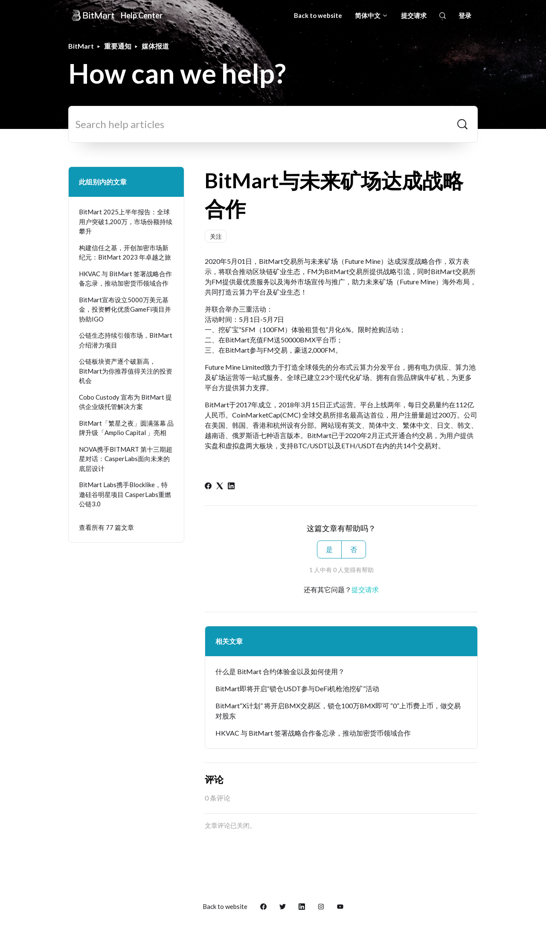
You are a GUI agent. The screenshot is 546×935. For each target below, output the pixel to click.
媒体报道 (155, 46)
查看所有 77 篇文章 (106, 527)
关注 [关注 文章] (216, 236)
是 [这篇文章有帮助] (329, 549)
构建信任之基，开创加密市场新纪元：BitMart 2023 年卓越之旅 (125, 252)
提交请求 (414, 15)
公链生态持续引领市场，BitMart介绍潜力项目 (125, 340)
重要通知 (117, 46)
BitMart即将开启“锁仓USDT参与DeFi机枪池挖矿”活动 (297, 688)
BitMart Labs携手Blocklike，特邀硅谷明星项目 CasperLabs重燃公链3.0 (125, 494)
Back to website (318, 15)
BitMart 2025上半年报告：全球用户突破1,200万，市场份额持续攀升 (125, 221)
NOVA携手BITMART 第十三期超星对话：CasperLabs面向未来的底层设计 (125, 458)
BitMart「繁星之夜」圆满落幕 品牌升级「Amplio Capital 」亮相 (126, 428)
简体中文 (371, 15)
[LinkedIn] (231, 486)
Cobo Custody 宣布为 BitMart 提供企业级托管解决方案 (125, 402)
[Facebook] (208, 486)
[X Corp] (219, 486)
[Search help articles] (273, 124)
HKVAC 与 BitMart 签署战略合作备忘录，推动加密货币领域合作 (313, 733)
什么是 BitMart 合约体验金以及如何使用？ (280, 671)
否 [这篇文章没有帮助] (353, 549)
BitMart (81, 46)
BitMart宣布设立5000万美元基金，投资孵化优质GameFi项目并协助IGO (125, 309)
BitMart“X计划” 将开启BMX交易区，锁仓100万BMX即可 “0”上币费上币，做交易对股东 (338, 710)
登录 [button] (465, 15)
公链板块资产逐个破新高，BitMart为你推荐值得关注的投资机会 (125, 370)
